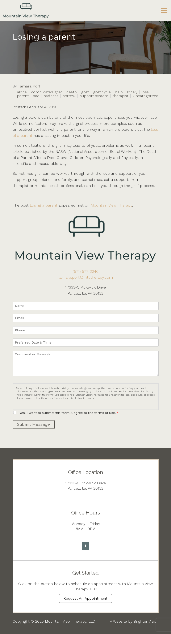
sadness (51, 96)
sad (36, 96)
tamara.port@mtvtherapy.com (85, 277)
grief (85, 92)
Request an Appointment (85, 598)
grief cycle (102, 92)
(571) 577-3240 (86, 271)
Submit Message (33, 424)
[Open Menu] (164, 10)
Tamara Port (29, 86)
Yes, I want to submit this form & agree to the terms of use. (69, 413)
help (119, 92)
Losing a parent (43, 205)
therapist (120, 96)
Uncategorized (145, 96)
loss (145, 92)
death (71, 92)
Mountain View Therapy (111, 205)
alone (22, 92)
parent (23, 96)
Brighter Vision (146, 621)
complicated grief (46, 92)
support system (94, 96)
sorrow (69, 96)
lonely (132, 92)
